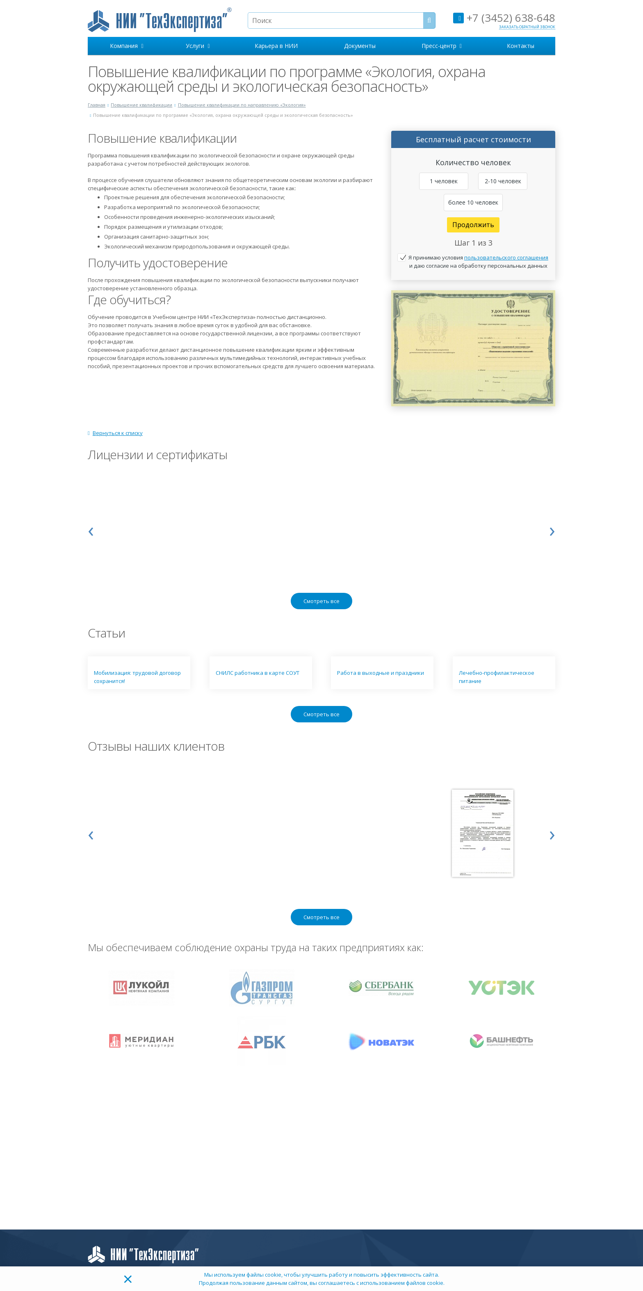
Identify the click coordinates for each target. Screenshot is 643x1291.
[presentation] (91, 529)
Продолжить (473, 224)
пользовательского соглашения (506, 257)
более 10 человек (473, 202)
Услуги (198, 46)
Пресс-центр (442, 46)
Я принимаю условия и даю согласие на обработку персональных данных (478, 261)
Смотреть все (321, 601)
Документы (360, 46)
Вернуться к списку (115, 433)
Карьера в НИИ (276, 46)
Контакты (520, 46)
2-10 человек (503, 181)
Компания (126, 46)
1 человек (444, 181)
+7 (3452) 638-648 (504, 17)
